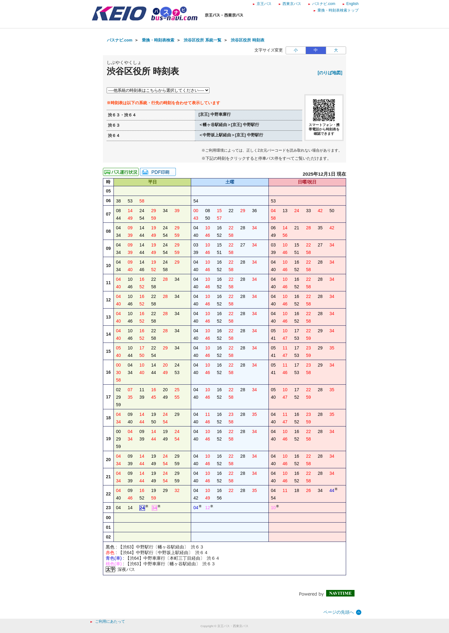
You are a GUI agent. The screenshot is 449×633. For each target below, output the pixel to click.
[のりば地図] (330, 72)
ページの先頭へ (338, 612)
